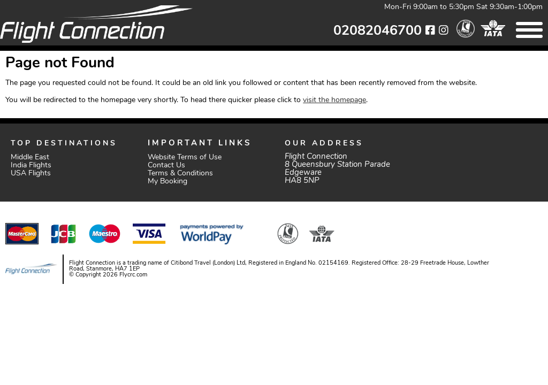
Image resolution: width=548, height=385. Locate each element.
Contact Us (166, 165)
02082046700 (377, 31)
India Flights (31, 165)
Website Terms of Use (185, 157)
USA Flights (31, 174)
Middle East (30, 157)
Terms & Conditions (180, 174)
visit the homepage (334, 100)
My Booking (167, 182)
